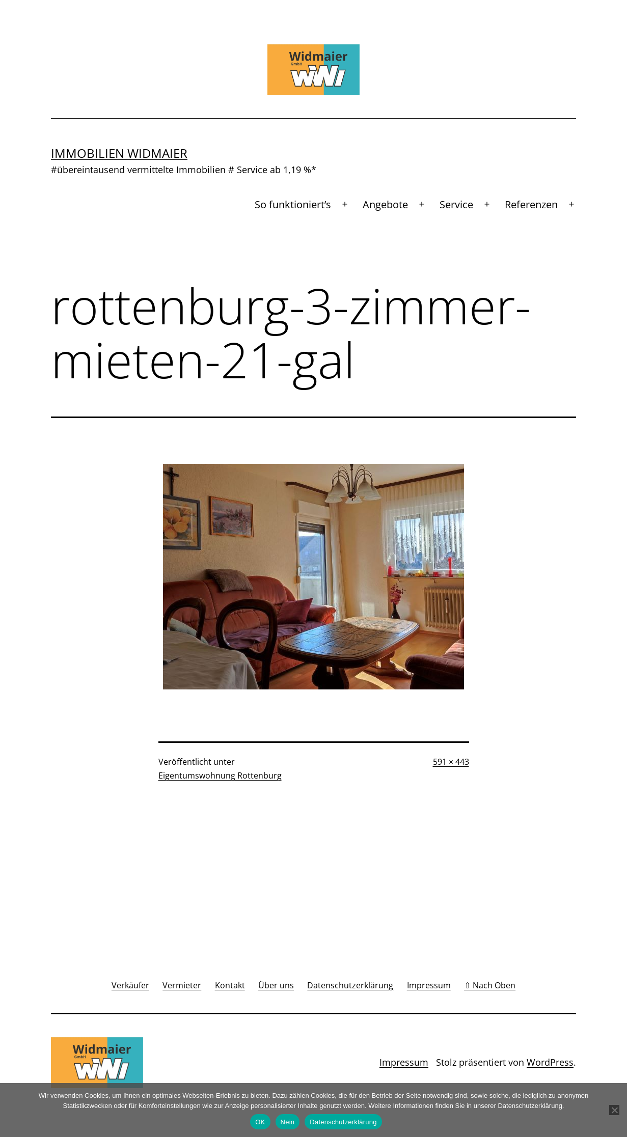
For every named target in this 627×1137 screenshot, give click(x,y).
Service (456, 204)
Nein (288, 1122)
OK (260, 1122)
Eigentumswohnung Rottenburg (220, 775)
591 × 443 (451, 761)
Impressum (403, 1062)
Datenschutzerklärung (343, 1122)
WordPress (550, 1062)
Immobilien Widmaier (119, 153)
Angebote (385, 204)
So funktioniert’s (293, 204)
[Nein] (614, 1110)
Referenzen (531, 204)
